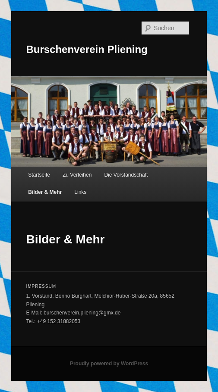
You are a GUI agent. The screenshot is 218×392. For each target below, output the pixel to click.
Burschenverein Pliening (86, 49)
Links (80, 192)
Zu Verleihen (77, 175)
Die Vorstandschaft (126, 175)
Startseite (39, 175)
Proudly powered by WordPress (109, 364)
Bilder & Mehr (45, 192)
